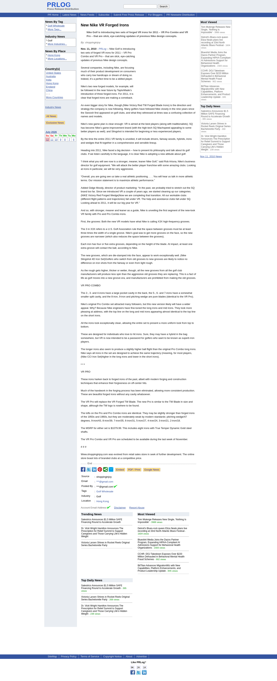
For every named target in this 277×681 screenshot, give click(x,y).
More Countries (54, 97)
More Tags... (54, 29)
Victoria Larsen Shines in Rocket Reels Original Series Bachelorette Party (105, 544)
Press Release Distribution (63, 7)
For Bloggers (155, 14)
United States (53, 72)
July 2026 (51, 132)
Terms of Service (90, 656)
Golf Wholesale (56, 25)
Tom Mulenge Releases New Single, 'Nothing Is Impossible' (215, 30)
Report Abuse (136, 507)
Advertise (141, 656)
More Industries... (57, 44)
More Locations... (57, 58)
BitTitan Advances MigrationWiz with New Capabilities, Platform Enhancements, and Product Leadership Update (159, 568)
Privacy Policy (69, 656)
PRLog (102, 48)
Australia (51, 76)
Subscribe (103, 14)
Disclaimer (120, 507)
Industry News (53, 107)
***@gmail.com (104, 481)
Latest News (69, 14)
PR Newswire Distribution (180, 14)
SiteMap (52, 656)
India (48, 79)
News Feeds (87, 14)
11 (51, 139)
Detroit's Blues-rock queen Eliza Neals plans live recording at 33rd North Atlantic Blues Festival (162, 529)
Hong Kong (54, 55)
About (129, 656)
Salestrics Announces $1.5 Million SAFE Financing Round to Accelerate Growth (101, 521)
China (49, 90)
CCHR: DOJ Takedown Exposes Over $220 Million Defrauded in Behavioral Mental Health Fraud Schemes (161, 557)
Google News (151, 469)
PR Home (53, 14)
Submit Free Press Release (128, 14)
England (50, 86)
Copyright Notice (112, 656)
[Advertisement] (167, 75)
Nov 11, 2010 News (211, 156)
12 (47, 139)
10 (56, 139)
